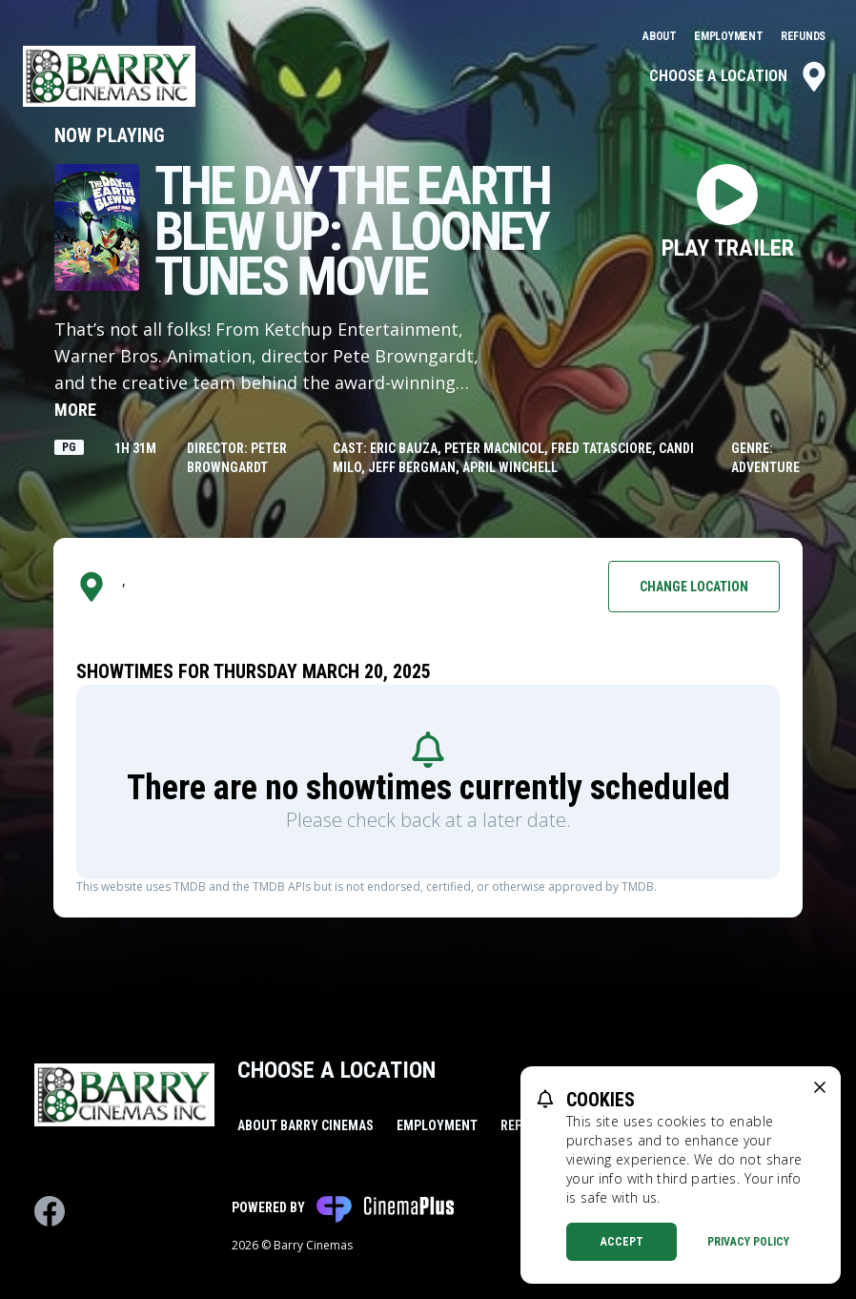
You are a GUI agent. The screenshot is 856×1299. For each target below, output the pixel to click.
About (660, 36)
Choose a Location (739, 76)
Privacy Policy (748, 1241)
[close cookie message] (819, 1087)
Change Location (694, 586)
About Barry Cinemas (305, 1125)
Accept (622, 1241)
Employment (729, 36)
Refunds (803, 36)
